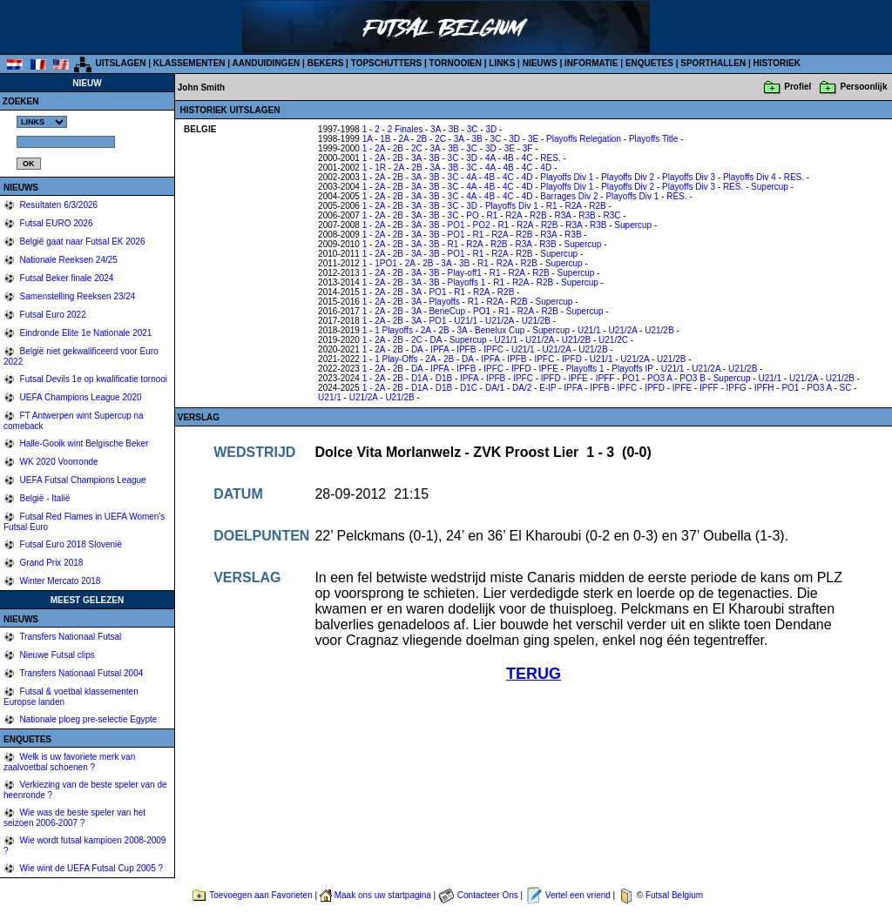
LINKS (502, 63)
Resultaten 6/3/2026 (57, 205)
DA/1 (494, 388)
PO (472, 215)
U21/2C (613, 340)
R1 (552, 206)
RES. (550, 158)
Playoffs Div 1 (566, 177)
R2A (572, 206)
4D (545, 167)
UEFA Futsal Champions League (81, 480)
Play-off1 (465, 273)
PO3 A (659, 378)
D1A (419, 378)
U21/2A (499, 321)
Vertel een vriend (578, 895)
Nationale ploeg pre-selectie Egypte (87, 719)
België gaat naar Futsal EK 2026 (81, 241)
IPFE (548, 368)
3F (528, 148)
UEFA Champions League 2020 (79, 397)
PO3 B (692, 378)
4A (490, 158)
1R (380, 167)
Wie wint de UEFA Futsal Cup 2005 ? (90, 868)
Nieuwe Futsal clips (56, 655)
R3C (612, 215)
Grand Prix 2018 (50, 562)
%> (42, 122)
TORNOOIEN (455, 63)
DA (436, 340)
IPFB (466, 349)
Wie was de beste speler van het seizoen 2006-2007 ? (74, 818)
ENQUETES (649, 63)
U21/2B (536, 321)
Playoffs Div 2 (627, 177)
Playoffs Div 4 (749, 177)
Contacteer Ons (487, 895)
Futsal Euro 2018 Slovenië (69, 544)
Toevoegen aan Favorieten (260, 895)
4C (527, 158)
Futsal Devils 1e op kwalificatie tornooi (92, 379)
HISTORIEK (777, 63)
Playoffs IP (632, 368)
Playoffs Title (654, 139)
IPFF (605, 378)
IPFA (439, 349)
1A (367, 139)
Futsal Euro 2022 (51, 314)
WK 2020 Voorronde (57, 462)
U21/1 (465, 321)
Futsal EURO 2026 (55, 223)
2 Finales (405, 129)
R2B (597, 206)
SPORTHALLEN (713, 63)
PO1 (456, 225)
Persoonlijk (864, 86)
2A (403, 139)
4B (508, 158)
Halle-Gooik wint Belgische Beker (83, 443)
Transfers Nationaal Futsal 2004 (80, 673)
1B (385, 139)
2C (440, 139)
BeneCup (447, 311)
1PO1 (386, 263)
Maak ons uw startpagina (382, 895)
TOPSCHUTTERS (386, 63)
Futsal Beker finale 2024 (65, 278)
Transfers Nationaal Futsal (69, 636)
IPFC (493, 349)
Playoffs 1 (467, 282)
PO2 (481, 225)
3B (454, 129)
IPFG (736, 388)
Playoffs (444, 301)
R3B (586, 215)
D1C (468, 388)
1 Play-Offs (396, 359)
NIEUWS (540, 63)
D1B (444, 378)
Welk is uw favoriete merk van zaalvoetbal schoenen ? (69, 762)
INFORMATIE (591, 63)
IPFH (764, 388)
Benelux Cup (499, 330)
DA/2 (521, 388)
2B (421, 139)
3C (472, 129)
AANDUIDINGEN (267, 63)
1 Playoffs (394, 330)
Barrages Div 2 (569, 196)
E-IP (547, 388)
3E (533, 139)
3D (491, 129)
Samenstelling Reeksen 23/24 (76, 296)
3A (435, 129)
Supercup (769, 186)
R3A (562, 215)
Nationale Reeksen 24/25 (67, 260)
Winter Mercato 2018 (59, 581)
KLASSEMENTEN (189, 63)
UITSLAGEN (121, 63)
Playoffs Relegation (583, 139)
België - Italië (44, 498)
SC (846, 388)
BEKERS (325, 63)
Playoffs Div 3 (688, 177)
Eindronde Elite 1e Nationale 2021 (84, 333)
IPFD (572, 359)
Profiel (797, 86)
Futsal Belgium (674, 895)
